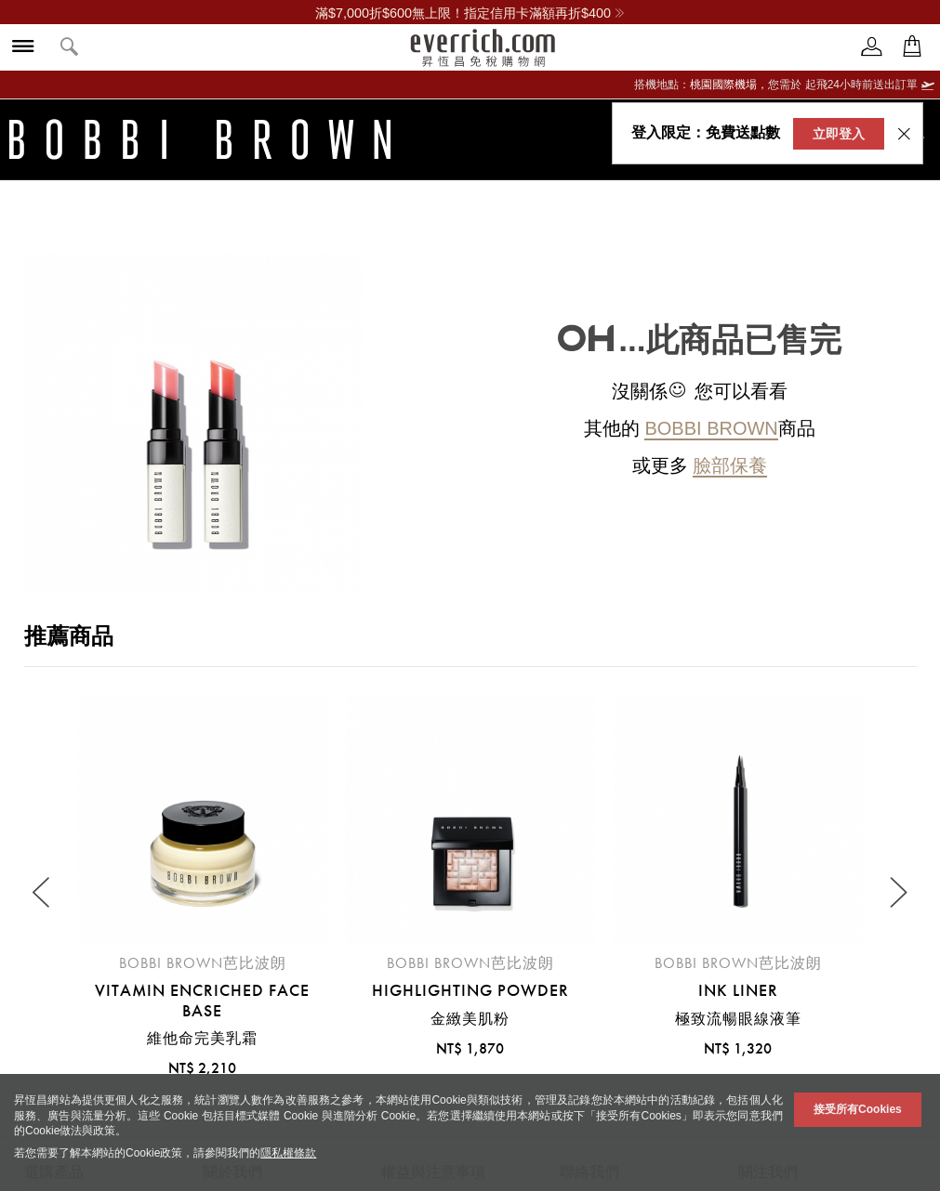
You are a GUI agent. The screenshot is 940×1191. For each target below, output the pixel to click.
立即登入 (839, 133)
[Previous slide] (43, 893)
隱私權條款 (288, 1152)
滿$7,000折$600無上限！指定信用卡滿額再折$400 (470, 13)
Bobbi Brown (710, 428)
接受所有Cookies (858, 1109)
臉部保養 (730, 465)
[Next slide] (897, 893)
